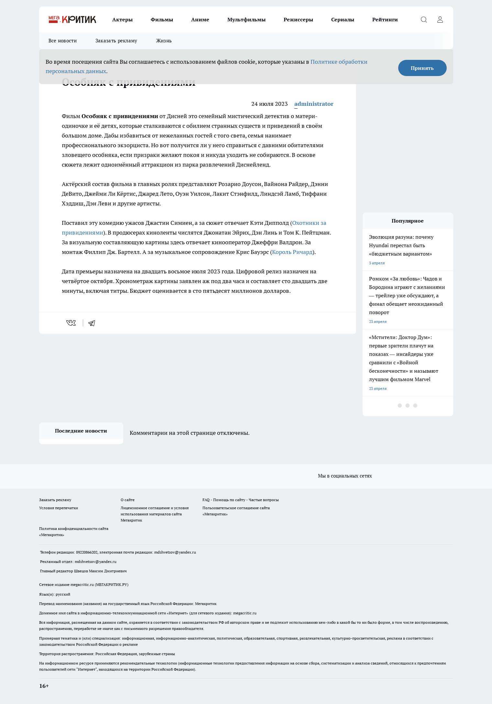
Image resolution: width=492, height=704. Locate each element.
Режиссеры (298, 19)
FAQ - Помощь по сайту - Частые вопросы (240, 499)
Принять (422, 68)
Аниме (200, 19)
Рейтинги (385, 19)
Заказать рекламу (116, 41)
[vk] (71, 322)
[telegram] (93, 322)
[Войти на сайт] (440, 19)
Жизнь (164, 41)
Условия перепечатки (58, 507)
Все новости (63, 41)
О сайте (128, 499)
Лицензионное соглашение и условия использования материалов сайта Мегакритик (155, 513)
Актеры (122, 19)
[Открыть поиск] (424, 19)
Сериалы (342, 19)
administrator (313, 103)
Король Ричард (292, 252)
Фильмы (162, 19)
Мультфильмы (246, 19)
